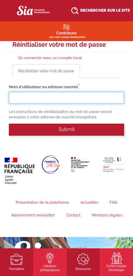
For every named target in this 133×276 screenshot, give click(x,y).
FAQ (113, 202)
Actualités (89, 202)
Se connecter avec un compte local (50, 58)
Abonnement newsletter (33, 215)
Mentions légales (107, 215)
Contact (73, 215)
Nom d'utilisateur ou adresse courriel (43, 87)
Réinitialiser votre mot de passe (49, 73)
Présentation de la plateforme (42, 202)
